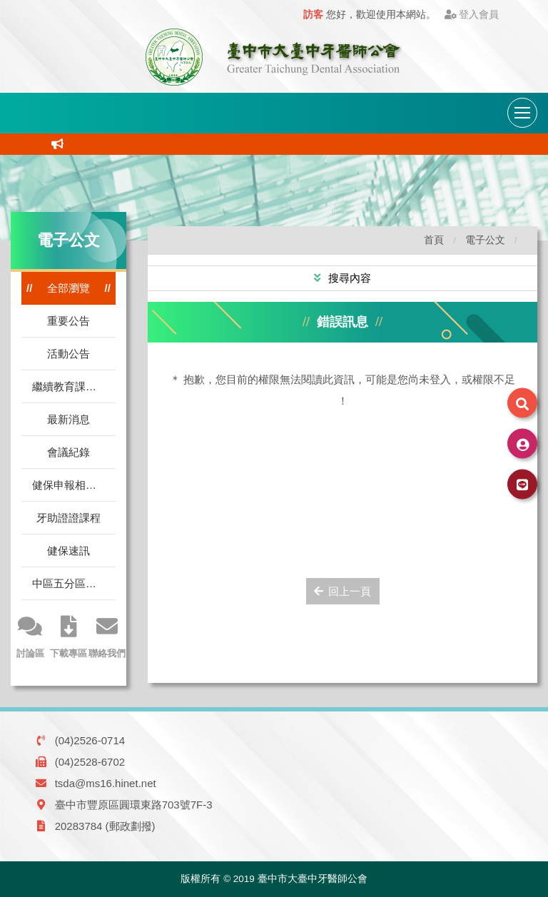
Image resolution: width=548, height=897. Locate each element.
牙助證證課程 (68, 518)
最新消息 (68, 419)
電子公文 (485, 240)
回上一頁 (343, 591)
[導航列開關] (522, 113)
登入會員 (472, 14)
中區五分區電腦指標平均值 (74, 583)
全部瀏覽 (68, 288)
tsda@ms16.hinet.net (105, 783)
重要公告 (68, 321)
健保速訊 (68, 550)
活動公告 (68, 354)
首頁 (434, 240)
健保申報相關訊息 (74, 485)
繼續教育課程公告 (74, 386)
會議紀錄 (68, 452)
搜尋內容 (348, 278)
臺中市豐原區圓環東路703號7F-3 (134, 805)
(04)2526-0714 (90, 740)
